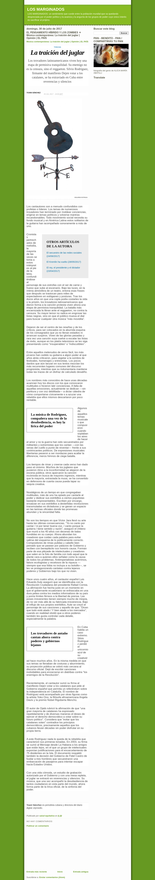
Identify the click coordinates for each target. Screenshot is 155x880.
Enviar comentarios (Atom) (52, 877)
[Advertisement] (50, 848)
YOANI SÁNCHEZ (34, 93)
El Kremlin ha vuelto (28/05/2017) (64, 261)
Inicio (60, 872)
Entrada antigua (80, 872)
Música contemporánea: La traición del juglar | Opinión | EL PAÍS (57, 41)
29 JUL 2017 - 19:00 (53, 94)
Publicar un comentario (38, 826)
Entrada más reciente (37, 872)
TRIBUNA (57, 47)
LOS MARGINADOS (45, 9)
